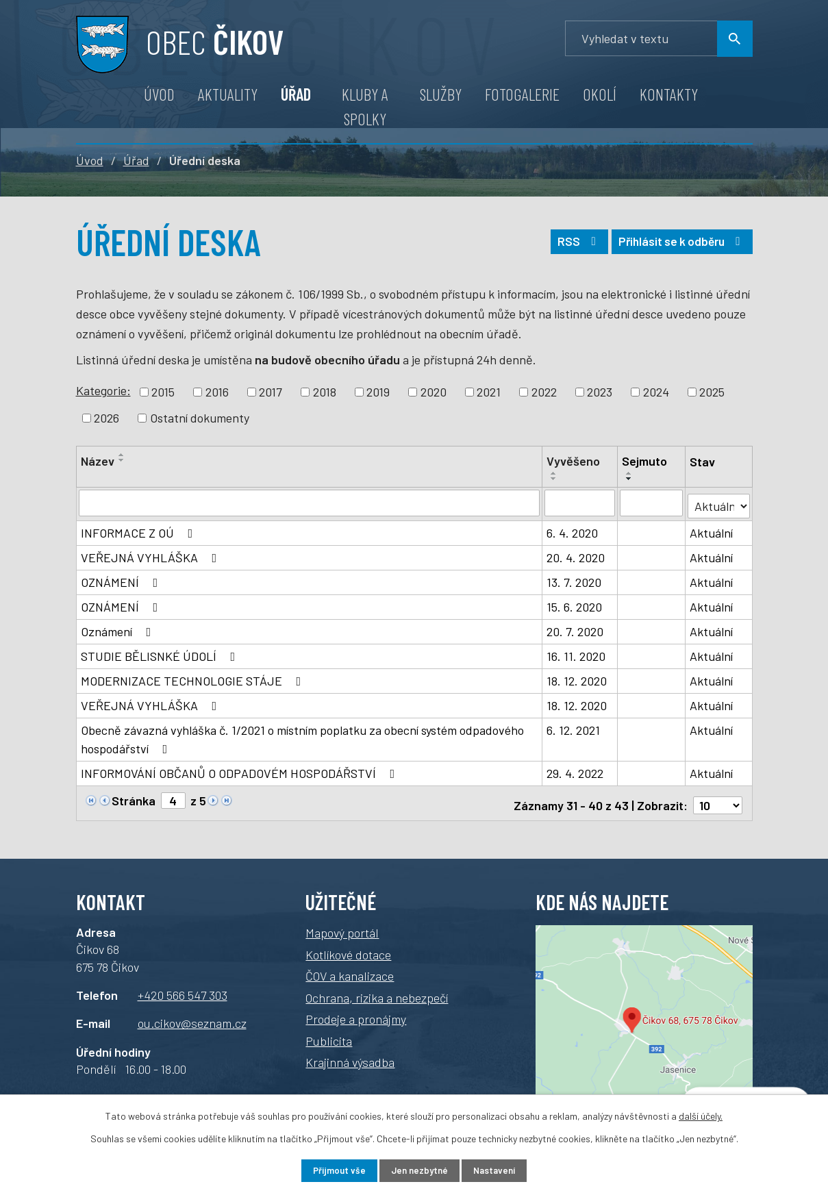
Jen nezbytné (418, 1170)
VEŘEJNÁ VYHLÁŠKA (152, 554)
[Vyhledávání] (659, 39)
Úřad (296, 94)
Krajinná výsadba (349, 1055)
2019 (378, 391)
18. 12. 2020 (577, 677)
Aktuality (228, 94)
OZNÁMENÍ (122, 579)
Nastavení (502, 1170)
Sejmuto (645, 460)
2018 (324, 391)
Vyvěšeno (573, 460)
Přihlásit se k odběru (678, 245)
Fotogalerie (522, 94)
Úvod (159, 94)
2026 (106, 417)
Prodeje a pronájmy (355, 1012)
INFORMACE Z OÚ (140, 530)
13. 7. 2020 (574, 579)
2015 (163, 391)
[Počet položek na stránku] (717, 798)
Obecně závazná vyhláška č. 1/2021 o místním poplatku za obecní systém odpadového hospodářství (302, 736)
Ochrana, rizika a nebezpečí (376, 990)
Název (97, 460)
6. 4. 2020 (572, 530)
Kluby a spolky (365, 106)
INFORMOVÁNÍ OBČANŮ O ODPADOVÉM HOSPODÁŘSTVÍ (241, 770)
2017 (270, 391)
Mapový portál (342, 925)
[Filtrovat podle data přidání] (580, 503)
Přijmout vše (330, 1170)
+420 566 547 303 (182, 988)
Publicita (328, 1034)
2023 (599, 391)
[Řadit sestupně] (121, 460)
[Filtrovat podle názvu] (309, 503)
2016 (217, 391)
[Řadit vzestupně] (121, 454)
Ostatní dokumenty (199, 417)
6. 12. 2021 (573, 727)
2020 (434, 391)
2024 (656, 391)
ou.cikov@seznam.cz (192, 1016)
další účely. (701, 1114)
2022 (544, 391)
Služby (441, 94)
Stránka (133, 797)
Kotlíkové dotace (348, 947)
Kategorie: (103, 390)
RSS (569, 245)
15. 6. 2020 (574, 604)
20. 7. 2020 (575, 628)
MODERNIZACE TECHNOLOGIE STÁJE (194, 677)
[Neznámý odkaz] (91, 796)
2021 (489, 391)
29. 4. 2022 (575, 770)
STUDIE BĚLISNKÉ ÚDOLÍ (161, 653)
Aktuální (711, 530)
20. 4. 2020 (576, 554)
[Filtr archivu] (719, 502)
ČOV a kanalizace (349, 969)
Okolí (599, 94)
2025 (712, 391)
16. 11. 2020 (576, 653)
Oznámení (119, 628)
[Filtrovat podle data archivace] (651, 503)
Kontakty (669, 94)
